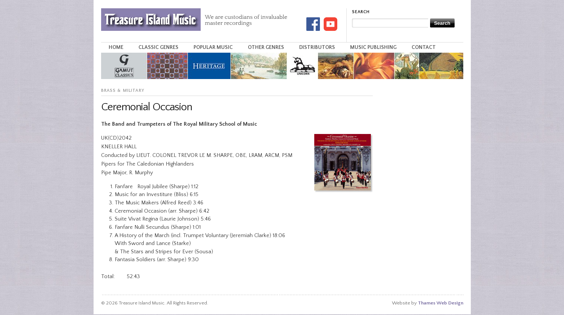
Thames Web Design (440, 303)
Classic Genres (158, 47)
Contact (424, 47)
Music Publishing (373, 47)
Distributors (317, 47)
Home (116, 47)
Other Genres (266, 47)
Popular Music (213, 47)
